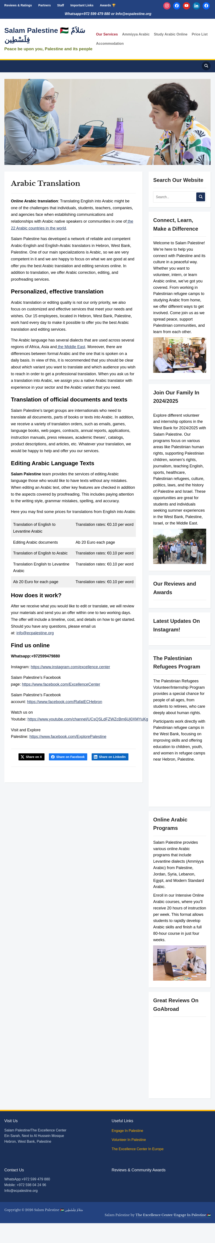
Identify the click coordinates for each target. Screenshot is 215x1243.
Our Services (107, 34)
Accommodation (110, 43)
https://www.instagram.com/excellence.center (70, 667)
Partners (44, 5)
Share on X (34, 757)
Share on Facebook (70, 757)
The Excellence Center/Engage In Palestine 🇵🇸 (173, 1215)
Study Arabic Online (170, 34)
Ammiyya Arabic (136, 34)
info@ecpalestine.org (35, 633)
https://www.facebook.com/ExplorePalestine (68, 736)
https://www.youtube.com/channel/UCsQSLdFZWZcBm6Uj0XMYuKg (88, 719)
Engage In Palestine (128, 1131)
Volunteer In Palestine (129, 1140)
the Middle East (71, 347)
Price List (200, 34)
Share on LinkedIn (112, 757)
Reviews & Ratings (18, 5)
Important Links (81, 5)
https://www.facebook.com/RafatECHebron (64, 702)
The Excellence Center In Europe (138, 1149)
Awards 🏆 (107, 5)
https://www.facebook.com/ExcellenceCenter (61, 684)
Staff (60, 5)
